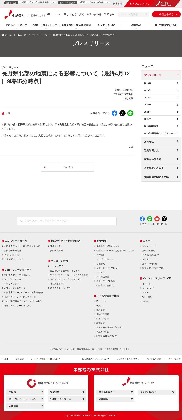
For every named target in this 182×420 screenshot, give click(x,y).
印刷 (7, 113)
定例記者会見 (151, 150)
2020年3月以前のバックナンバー (159, 133)
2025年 (147, 90)
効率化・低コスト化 (67, 399)
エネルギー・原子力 (16, 25)
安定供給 (67, 393)
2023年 (147, 105)
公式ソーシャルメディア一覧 (153, 224)
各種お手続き (166, 14)
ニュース (56, 14)
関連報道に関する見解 (156, 177)
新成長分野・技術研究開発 (76, 25)
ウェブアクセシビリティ (127, 359)
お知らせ (149, 141)
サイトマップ (174, 359)
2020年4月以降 (151, 126)
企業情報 (136, 25)
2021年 (147, 119)
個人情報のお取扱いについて (95, 359)
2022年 (147, 112)
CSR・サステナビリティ (46, 25)
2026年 (147, 83)
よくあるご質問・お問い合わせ (84, 14)
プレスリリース (39, 35)
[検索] (146, 14)
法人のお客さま (157, 393)
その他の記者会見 (154, 168)
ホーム (8, 35)
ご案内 (26, 393)
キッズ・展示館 (106, 25)
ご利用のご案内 (153, 359)
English (111, 14)
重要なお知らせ (152, 159)
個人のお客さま (116, 393)
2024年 (147, 97)
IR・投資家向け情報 (166, 25)
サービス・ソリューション (26, 399)
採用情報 (19, 359)
